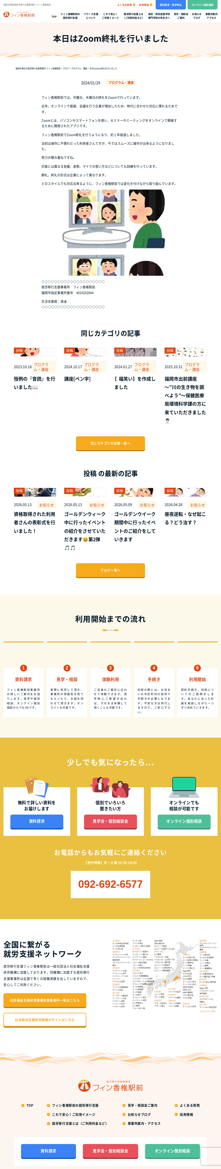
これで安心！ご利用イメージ (110, 15)
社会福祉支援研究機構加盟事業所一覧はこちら (45, 979)
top (54, 16)
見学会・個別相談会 (110, 801)
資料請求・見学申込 (171, 5)
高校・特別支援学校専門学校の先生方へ (159, 15)
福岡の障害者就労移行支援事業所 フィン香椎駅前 (27, 4)
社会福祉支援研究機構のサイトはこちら (45, 999)
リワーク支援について (91, 15)
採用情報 (186, 1094)
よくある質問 (190, 1085)
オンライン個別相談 (203, 5)
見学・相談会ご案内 (181, 15)
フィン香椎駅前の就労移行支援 (70, 15)
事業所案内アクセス (211, 15)
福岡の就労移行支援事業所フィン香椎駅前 (115, 1156)
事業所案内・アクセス (144, 1103)
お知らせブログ (197, 15)
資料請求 (37, 801)
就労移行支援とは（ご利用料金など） (133, 15)
